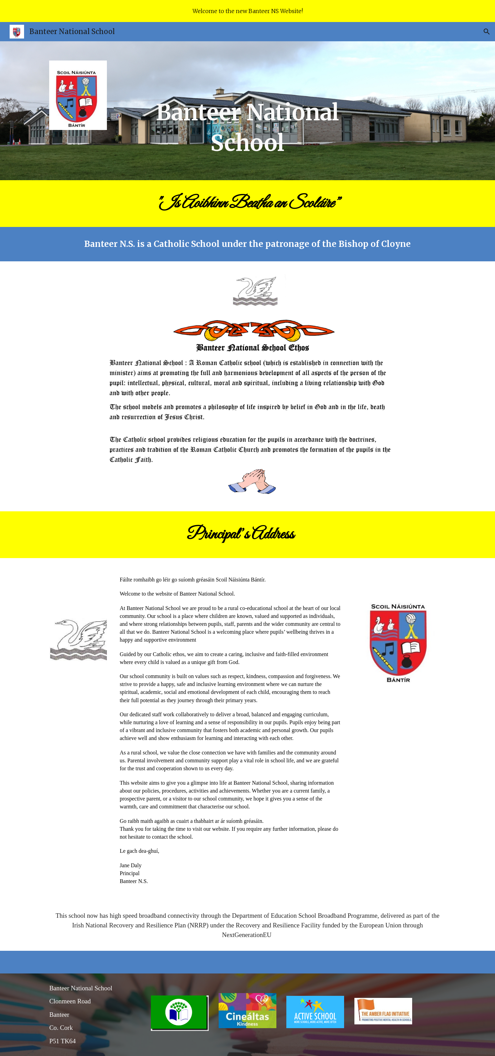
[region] (247, 11)
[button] (486, 31)
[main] (247, 111)
